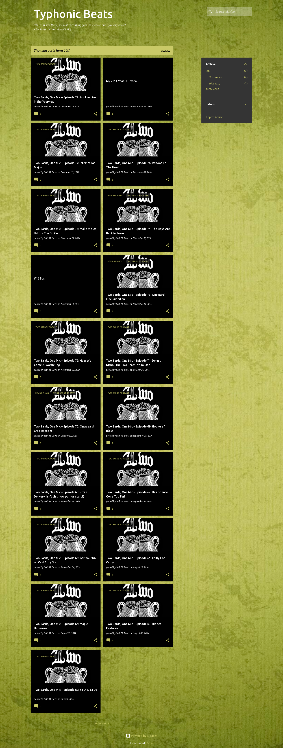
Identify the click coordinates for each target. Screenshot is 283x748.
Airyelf (150, 743)
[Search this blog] (233, 11)
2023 (209, 71)
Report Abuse (214, 117)
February (214, 83)
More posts (102, 723)
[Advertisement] (187, 112)
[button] (95, 114)
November (215, 77)
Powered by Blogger (141, 735)
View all (165, 51)
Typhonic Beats (73, 13)
